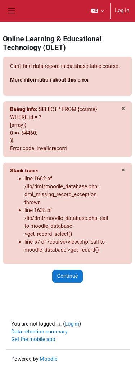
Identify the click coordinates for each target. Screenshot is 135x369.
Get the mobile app (33, 339)
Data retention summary (39, 331)
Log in (122, 10)
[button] (98, 11)
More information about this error (49, 80)
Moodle (48, 359)
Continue (67, 276)
